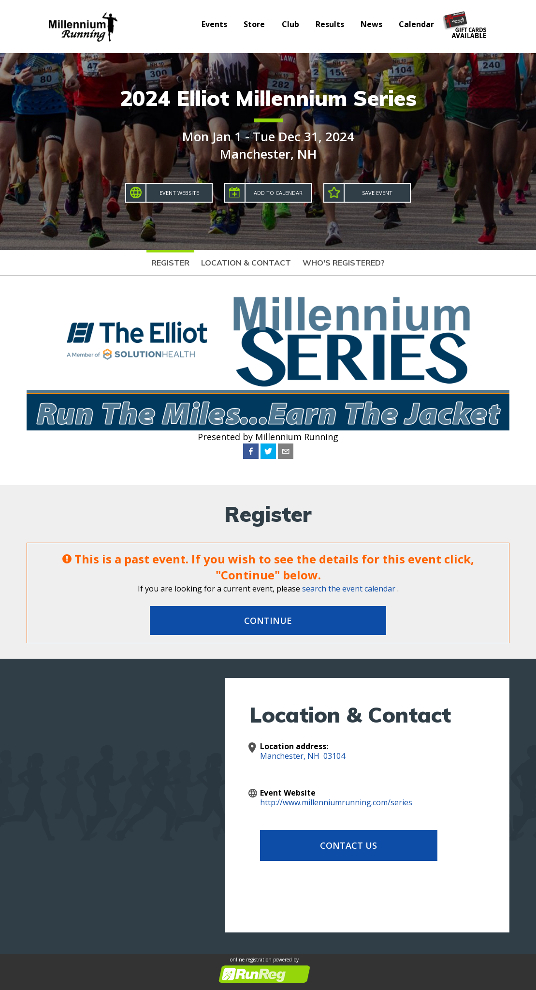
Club (290, 24)
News (371, 24)
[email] (285, 451)
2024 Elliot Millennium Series (268, 98)
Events (214, 24)
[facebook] (251, 451)
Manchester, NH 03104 (302, 756)
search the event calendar (348, 588)
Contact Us (337, 845)
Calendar (416, 24)
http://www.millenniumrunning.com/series (336, 802)
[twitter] (268, 451)
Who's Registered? (344, 262)
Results (330, 24)
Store (254, 24)
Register (170, 262)
